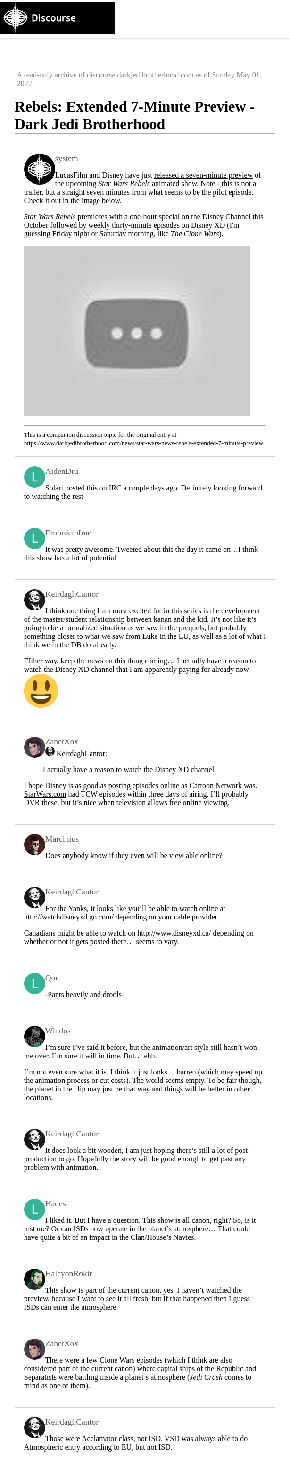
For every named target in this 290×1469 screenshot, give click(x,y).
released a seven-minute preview (203, 175)
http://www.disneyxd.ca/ (174, 933)
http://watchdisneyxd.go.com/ (69, 917)
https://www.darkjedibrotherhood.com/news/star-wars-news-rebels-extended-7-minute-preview (143, 443)
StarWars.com (45, 794)
